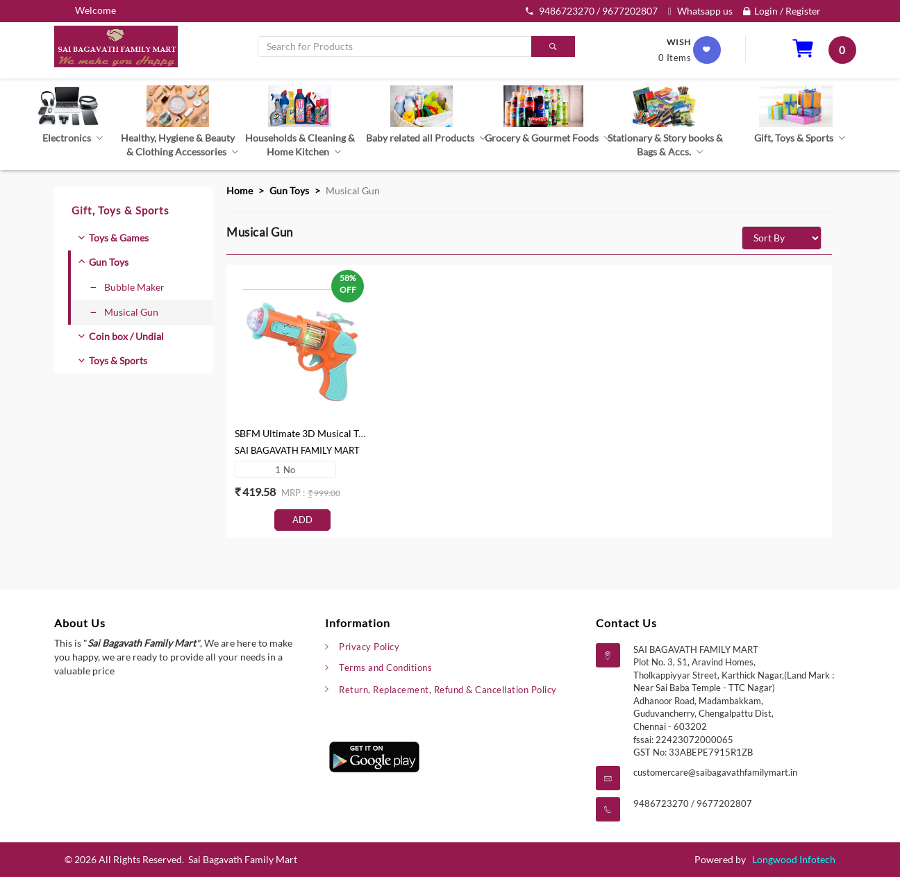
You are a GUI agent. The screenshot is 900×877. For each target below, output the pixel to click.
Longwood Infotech (793, 859)
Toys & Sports (118, 360)
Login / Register (782, 11)
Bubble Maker (127, 287)
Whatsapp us (700, 11)
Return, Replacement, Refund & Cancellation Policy (448, 689)
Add (302, 519)
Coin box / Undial (126, 336)
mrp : (294, 492)
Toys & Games (119, 238)
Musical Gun (124, 312)
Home (239, 190)
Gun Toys (108, 262)
